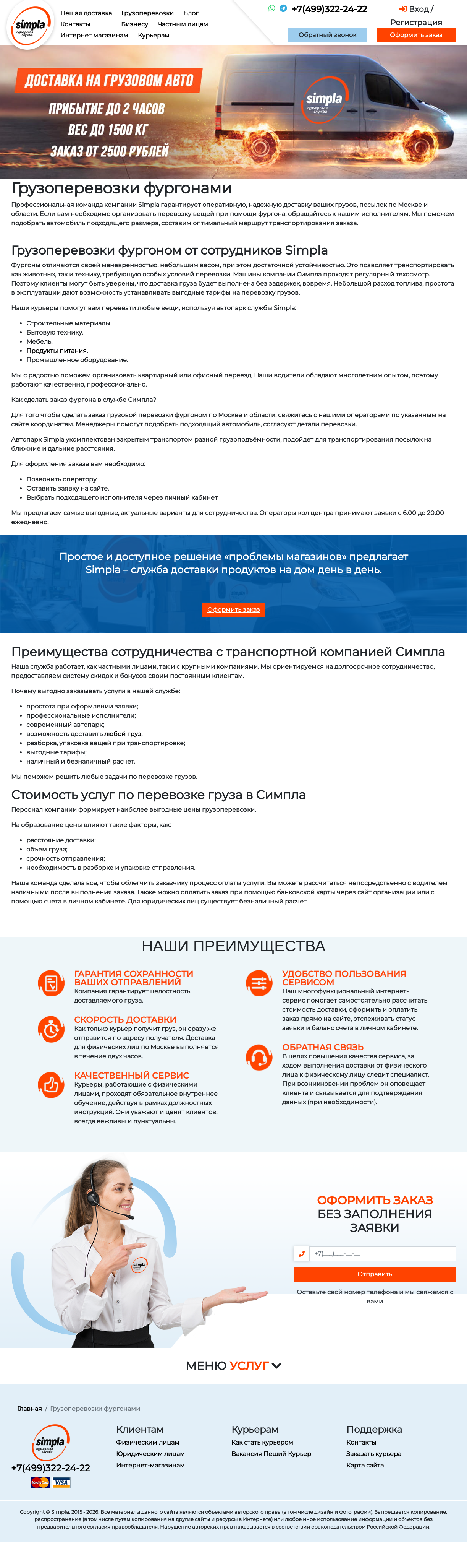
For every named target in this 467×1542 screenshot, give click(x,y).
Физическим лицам (147, 1442)
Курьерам (154, 35)
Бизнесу (134, 24)
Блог (191, 13)
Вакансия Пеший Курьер (271, 1454)
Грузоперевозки (147, 13)
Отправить (374, 1274)
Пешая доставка (86, 13)
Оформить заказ (416, 35)
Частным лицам (183, 24)
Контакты (75, 24)
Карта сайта (365, 1465)
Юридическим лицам (150, 1454)
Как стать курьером (262, 1442)
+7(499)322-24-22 (329, 9)
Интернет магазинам (94, 35)
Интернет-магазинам (150, 1465)
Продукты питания (56, 350)
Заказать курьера (373, 1454)
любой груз (122, 734)
